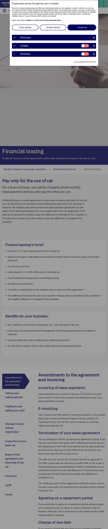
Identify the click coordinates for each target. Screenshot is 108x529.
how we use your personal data (47, 20)
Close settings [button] (25, 27)
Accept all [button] (82, 27)
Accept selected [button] (53, 27)
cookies (28, 20)
